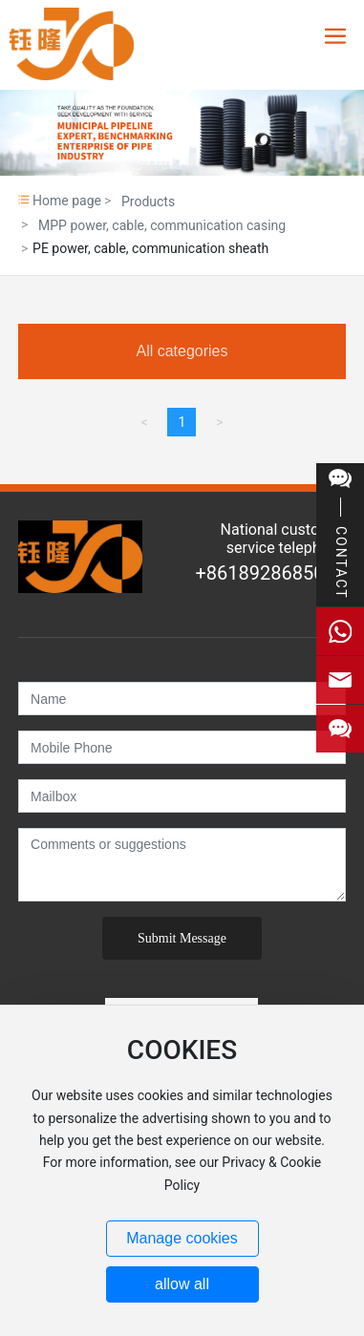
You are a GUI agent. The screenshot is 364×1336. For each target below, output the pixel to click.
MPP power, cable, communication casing (162, 225)
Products (148, 201)
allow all (182, 1284)
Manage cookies (182, 1238)
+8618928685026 (270, 573)
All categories (181, 351)
